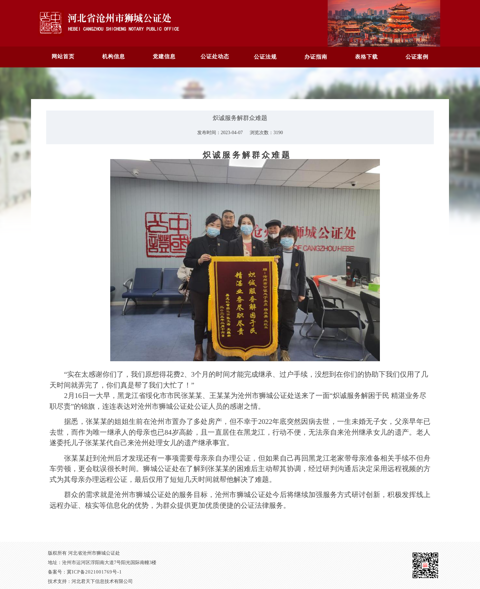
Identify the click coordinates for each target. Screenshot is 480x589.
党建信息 (164, 56)
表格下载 (366, 57)
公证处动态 (215, 56)
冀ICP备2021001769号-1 (94, 572)
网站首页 (63, 56)
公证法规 (265, 57)
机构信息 (113, 56)
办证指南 (315, 57)
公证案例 (417, 57)
